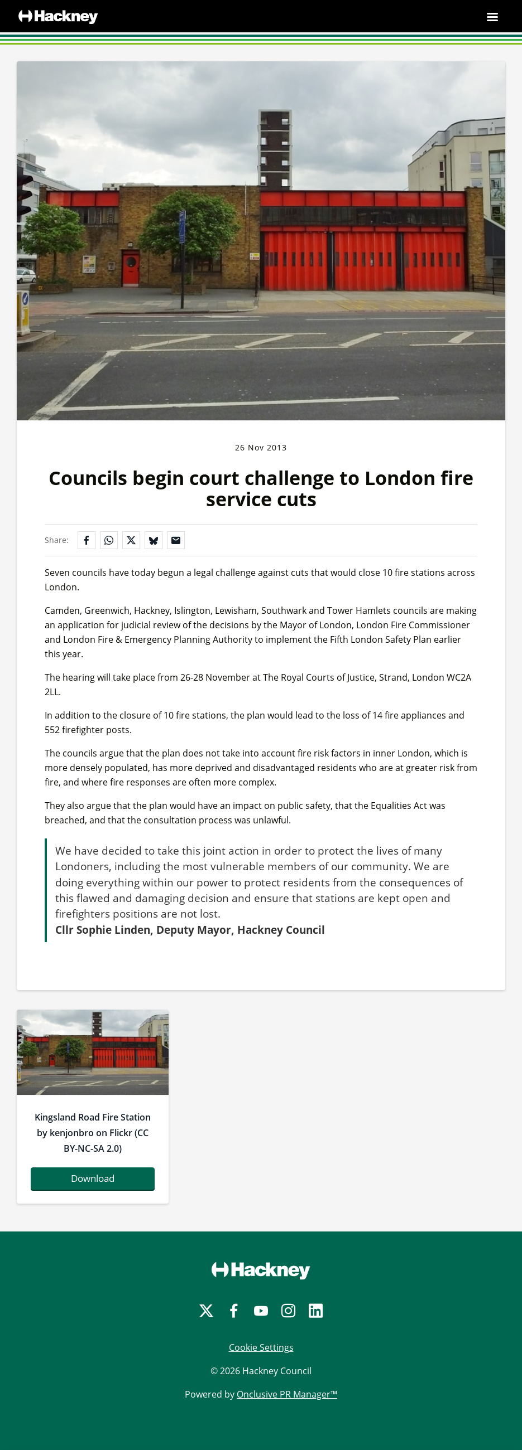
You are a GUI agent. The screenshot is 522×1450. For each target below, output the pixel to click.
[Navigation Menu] (492, 17)
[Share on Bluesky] (153, 540)
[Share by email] (176, 540)
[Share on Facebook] (86, 540)
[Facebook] (234, 1311)
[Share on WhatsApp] (109, 540)
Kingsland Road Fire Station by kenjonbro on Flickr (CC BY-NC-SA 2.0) (93, 1133)
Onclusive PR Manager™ (287, 1394)
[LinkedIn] (316, 1311)
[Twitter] (206, 1311)
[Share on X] (131, 540)
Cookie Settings (261, 1347)
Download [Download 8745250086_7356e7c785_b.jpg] (92, 1178)
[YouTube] (261, 1311)
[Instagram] (288, 1311)
